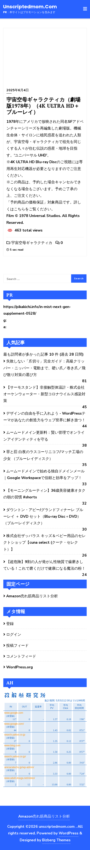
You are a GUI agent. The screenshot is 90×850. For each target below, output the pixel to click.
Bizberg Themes (56, 840)
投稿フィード (17, 645)
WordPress (68, 833)
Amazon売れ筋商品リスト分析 (32, 596)
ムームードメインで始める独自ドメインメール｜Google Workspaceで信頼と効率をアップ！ (44, 474)
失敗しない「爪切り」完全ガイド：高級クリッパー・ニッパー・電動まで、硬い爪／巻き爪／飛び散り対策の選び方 (44, 368)
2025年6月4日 (17, 90)
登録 (10, 623)
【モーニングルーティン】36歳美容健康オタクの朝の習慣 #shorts (44, 494)
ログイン (13, 634)
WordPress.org (19, 667)
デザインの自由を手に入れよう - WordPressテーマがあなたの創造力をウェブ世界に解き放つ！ (45, 417)
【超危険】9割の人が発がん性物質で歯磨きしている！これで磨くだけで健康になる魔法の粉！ (44, 565)
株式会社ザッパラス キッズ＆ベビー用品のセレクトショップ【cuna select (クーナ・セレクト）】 (44, 542)
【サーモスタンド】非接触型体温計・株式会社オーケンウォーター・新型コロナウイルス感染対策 (44, 394)
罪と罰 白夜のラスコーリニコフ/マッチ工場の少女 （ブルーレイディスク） (43, 455)
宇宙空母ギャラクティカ (29, 242)
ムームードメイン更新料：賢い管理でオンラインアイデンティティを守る (44, 436)
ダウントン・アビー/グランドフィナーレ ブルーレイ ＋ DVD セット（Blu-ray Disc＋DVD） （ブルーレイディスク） (43, 516)
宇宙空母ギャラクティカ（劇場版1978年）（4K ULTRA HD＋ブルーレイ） (43, 105)
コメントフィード (21, 656)
